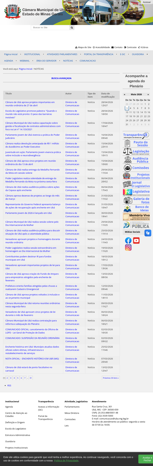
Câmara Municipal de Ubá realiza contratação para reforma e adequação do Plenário (31, 322)
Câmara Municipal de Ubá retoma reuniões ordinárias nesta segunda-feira (32, 305)
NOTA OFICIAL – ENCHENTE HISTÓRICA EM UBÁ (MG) (32, 358)
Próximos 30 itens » (111, 378)
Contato (118, 47)
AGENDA (8, 60)
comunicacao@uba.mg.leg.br (114, 418)
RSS (9, 385)
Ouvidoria (10, 441)
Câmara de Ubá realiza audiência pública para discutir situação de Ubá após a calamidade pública (32, 232)
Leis (66, 425)
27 (130, 104)
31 (31, 378)
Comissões (70, 419)
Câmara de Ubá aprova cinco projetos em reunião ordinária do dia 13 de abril (30, 162)
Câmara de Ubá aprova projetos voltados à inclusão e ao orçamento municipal (32, 296)
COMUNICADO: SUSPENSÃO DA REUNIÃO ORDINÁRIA (32, 338)
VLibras (144, 47)
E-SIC (122, 54)
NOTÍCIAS (68, 60)
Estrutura (10, 435)
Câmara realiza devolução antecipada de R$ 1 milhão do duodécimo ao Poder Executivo (32, 145)
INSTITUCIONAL (32, 54)
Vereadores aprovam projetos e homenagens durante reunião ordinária (32, 241)
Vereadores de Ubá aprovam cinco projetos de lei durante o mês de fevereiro (30, 313)
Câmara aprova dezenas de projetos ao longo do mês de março (32, 197)
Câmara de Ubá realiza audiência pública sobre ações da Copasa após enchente (32, 188)
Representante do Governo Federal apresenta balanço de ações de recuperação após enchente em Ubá (32, 206)
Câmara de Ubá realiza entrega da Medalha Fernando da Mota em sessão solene (32, 171)
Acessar (147, 2)
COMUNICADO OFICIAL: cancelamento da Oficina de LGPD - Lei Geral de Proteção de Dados (31, 331)
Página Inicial (11, 54)
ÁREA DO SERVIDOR (46, 60)
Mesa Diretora (72, 413)
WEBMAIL (24, 60)
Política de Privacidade (66, 460)
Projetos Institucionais (16, 447)
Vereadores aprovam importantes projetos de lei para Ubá (32, 267)
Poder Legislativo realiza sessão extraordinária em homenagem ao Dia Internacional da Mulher (30, 249)
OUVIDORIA (138, 54)
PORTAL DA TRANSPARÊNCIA (98, 54)
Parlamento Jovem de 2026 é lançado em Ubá (28, 212)
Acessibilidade (102, 47)
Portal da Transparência (45, 418)
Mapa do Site (84, 47)
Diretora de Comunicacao (72, 104)
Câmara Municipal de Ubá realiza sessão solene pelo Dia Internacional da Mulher (32, 223)
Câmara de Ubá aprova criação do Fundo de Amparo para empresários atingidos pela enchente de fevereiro (32, 277)
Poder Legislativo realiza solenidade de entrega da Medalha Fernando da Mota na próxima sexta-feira (31, 180)
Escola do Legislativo (15, 428)
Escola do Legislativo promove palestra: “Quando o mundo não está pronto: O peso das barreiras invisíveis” (31, 114)
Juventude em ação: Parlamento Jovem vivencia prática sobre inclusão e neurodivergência (33, 154)
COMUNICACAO (88, 60)
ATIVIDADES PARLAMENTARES (62, 54)
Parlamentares (72, 406)
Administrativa (22, 435)
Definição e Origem (15, 422)
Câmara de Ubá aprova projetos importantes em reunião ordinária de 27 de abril (30, 104)
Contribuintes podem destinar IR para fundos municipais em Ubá (28, 258)
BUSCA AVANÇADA (61, 78)
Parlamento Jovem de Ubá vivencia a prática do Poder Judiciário (32, 136)
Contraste (131, 47)
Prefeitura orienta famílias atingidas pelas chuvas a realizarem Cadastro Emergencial (31, 287)
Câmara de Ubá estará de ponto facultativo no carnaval (28, 369)
